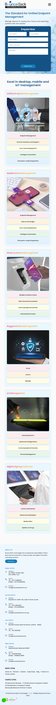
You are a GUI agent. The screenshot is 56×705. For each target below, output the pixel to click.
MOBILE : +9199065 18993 (16, 655)
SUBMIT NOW (28, 66)
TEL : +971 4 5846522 (15, 580)
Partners (16, 672)
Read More (11, 561)
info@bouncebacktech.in (17, 661)
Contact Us (45, 672)
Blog (37, 672)
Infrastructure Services (13, 683)
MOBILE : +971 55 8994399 (17, 582)
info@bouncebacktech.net (17, 636)
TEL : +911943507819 (15, 654)
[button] (49, 4)
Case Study (31, 672)
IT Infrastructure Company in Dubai (35, 683)
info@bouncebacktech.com (18, 588)
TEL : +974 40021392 (15, 605)
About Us (8, 672)
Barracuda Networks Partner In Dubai (18, 688)
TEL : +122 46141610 (14, 630)
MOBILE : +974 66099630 (16, 607)
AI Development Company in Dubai (17, 685)
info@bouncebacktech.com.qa (19, 613)
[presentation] (17, 59)
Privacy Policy (10, 674)
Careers (23, 672)
